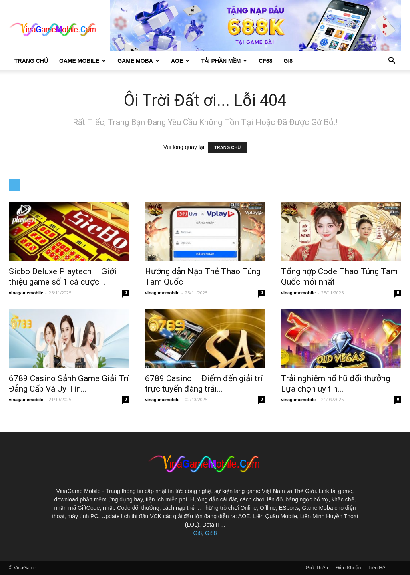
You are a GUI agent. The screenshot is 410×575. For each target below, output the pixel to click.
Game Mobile (82, 61)
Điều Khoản (348, 568)
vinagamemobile (26, 292)
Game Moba (138, 61)
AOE (180, 61)
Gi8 (197, 533)
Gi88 (211, 533)
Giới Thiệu (317, 568)
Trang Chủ (31, 61)
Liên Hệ (376, 568)
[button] (391, 61)
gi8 (288, 61)
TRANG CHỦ (227, 147)
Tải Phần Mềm (224, 61)
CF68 (265, 61)
